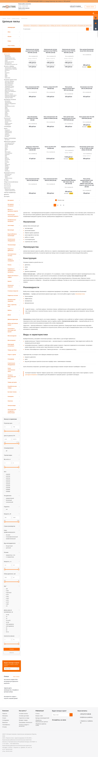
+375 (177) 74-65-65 (75, 6)
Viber (69, 723)
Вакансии (5, 722)
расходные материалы (31, 374)
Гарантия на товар (24, 718)
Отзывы (4, 727)
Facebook (57, 723)
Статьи (37, 713)
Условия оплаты (23, 713)
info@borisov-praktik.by (86, 717)
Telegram (65, 723)
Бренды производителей (42, 718)
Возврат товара (23, 720)
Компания (5, 710)
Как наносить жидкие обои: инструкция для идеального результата (11, 681)
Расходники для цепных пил (84, 25)
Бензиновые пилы (80, 294)
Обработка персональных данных (41, 721)
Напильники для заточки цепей (69, 25)
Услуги (4, 718)
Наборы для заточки (55, 25)
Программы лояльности (25, 722)
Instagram (61, 723)
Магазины (5, 715)
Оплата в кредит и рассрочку (24, 725)
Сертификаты (6, 724)
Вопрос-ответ (39, 715)
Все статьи (16, 676)
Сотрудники (5, 720)
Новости (4, 713)
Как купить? (22, 710)
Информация (39, 710)
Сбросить (11, 652)
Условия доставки (24, 715)
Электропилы (34, 25)
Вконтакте (53, 723)
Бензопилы (26, 25)
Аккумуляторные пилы (44, 25)
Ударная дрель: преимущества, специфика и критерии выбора (11, 689)
